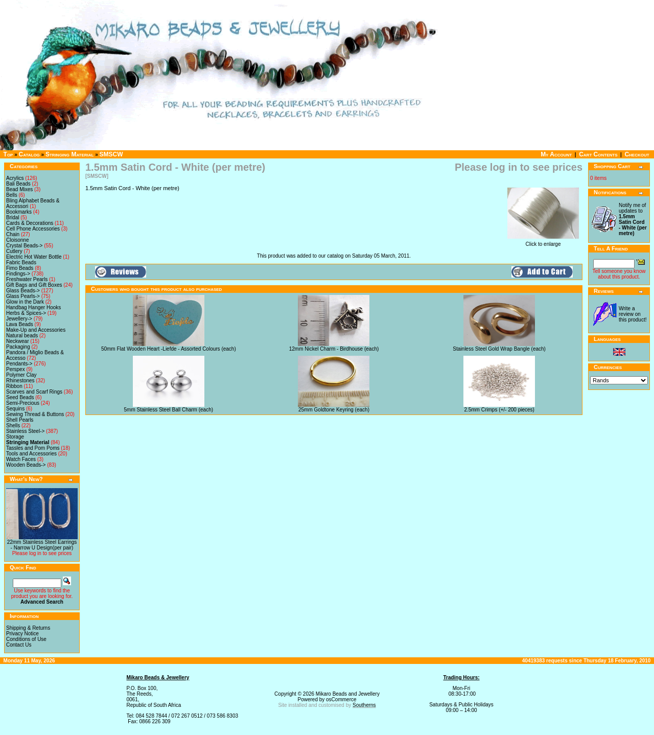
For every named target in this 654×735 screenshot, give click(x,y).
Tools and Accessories (31, 453)
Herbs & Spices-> (26, 313)
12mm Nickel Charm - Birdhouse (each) (334, 349)
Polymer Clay (21, 375)
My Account (556, 154)
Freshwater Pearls (27, 279)
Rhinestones (20, 380)
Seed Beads (20, 397)
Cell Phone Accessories (33, 229)
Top (8, 154)
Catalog (29, 154)
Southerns (364, 705)
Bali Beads (18, 184)
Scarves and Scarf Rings (34, 392)
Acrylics (15, 178)
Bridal (12, 217)
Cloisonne (17, 240)
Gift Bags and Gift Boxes (34, 285)
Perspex (15, 369)
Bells (11, 195)
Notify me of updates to (633, 219)
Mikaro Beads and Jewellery (348, 694)
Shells (13, 425)
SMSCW (111, 154)
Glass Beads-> (23, 290)
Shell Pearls (19, 420)
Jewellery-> (19, 318)
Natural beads (22, 335)
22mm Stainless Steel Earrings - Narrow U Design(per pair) (42, 544)
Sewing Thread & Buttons (35, 414)
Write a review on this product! (632, 314)
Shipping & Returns (28, 628)
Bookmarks (19, 212)
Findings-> (18, 274)
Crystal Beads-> (24, 245)
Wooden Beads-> (25, 465)
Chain (12, 234)
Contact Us (18, 645)
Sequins (15, 408)
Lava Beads (19, 324)
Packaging (18, 347)
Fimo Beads (19, 268)
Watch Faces (21, 459)
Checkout (636, 154)
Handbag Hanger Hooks (33, 307)
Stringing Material (69, 154)
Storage (15, 437)
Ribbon (14, 386)
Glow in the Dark (25, 302)
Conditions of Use (26, 639)
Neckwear (17, 341)
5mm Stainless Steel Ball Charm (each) (169, 409)
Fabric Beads (21, 262)
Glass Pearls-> (23, 296)
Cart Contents (598, 154)
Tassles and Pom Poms (33, 448)
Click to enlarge (543, 242)
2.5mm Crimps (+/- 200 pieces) (499, 409)
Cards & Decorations (29, 223)
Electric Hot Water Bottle (34, 257)
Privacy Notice (22, 633)
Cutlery (14, 251)
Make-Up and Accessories (35, 330)
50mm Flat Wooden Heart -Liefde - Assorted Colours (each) (168, 349)
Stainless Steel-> (25, 431)
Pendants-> (19, 363)
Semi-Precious (22, 403)
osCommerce (341, 699)
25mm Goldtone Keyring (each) (333, 409)
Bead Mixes (19, 189)
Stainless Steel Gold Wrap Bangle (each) (499, 349)
